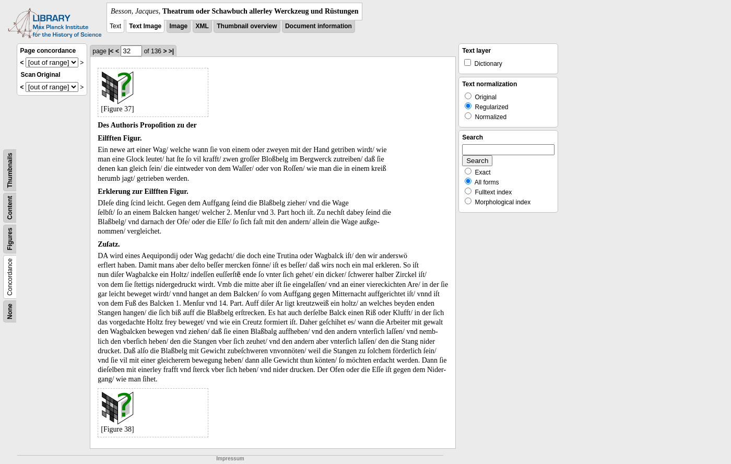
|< (110, 51)
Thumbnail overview (247, 26)
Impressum (230, 458)
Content (10, 207)
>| (171, 51)
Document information (318, 26)
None (10, 311)
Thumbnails (10, 170)
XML (202, 26)
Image (179, 26)
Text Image (145, 26)
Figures (10, 239)
